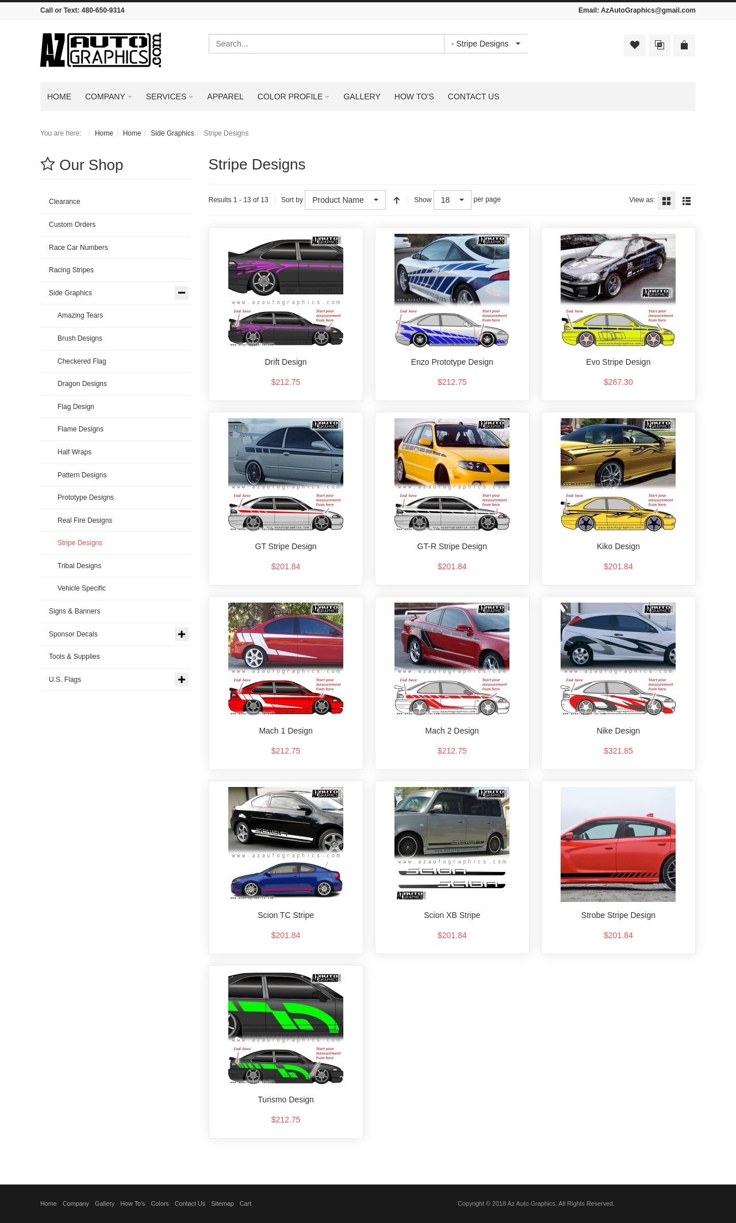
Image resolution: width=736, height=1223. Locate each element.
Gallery (104, 1203)
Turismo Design (286, 1099)
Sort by (292, 200)
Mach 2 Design (452, 730)
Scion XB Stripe (452, 915)
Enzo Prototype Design (452, 361)
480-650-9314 (103, 10)
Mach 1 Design (285, 730)
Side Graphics (172, 133)
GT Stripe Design (286, 546)
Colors (160, 1203)
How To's (132, 1203)
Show (422, 200)
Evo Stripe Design (618, 361)
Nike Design (618, 730)
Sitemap (222, 1203)
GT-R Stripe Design (452, 546)
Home (104, 133)
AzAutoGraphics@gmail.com (648, 10)
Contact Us (190, 1203)
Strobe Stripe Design (618, 915)
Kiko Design (618, 546)
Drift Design (286, 361)
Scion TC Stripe (286, 915)
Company (76, 1203)
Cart (245, 1203)
